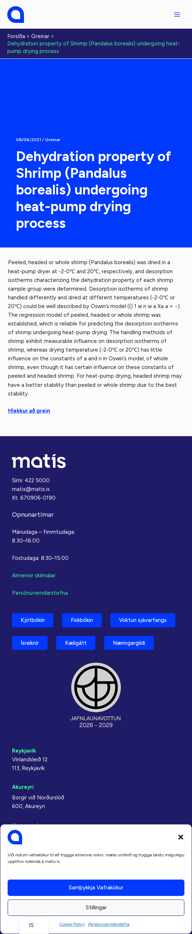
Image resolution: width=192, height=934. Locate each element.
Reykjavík (24, 750)
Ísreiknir (30, 643)
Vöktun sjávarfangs (143, 620)
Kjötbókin (33, 620)
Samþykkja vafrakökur (96, 887)
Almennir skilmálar (34, 575)
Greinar (52, 139)
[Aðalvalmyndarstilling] (177, 14)
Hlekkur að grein (29, 410)
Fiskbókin (82, 620)
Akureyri (23, 787)
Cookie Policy (72, 924)
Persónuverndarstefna (109, 924)
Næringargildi (129, 643)
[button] (180, 837)
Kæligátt (76, 643)
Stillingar (96, 907)
